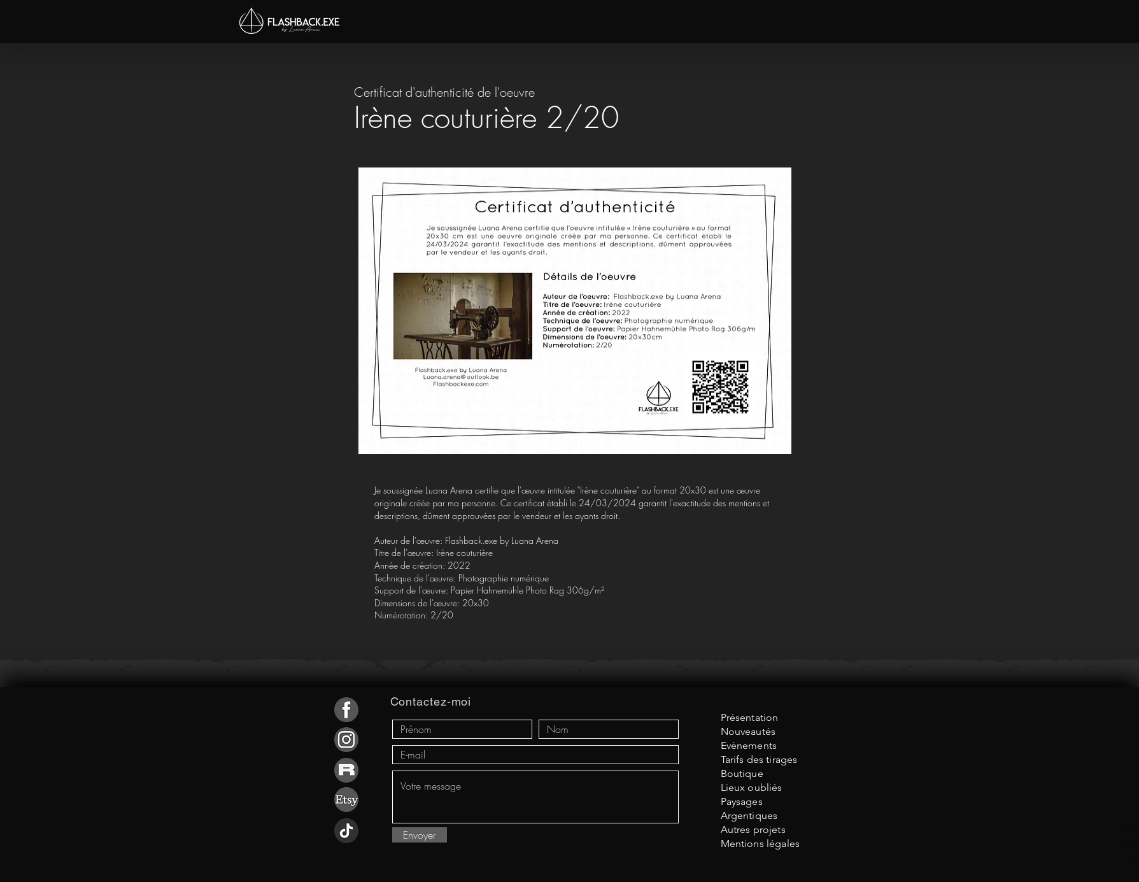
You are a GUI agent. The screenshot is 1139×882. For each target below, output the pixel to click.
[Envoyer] (419, 835)
